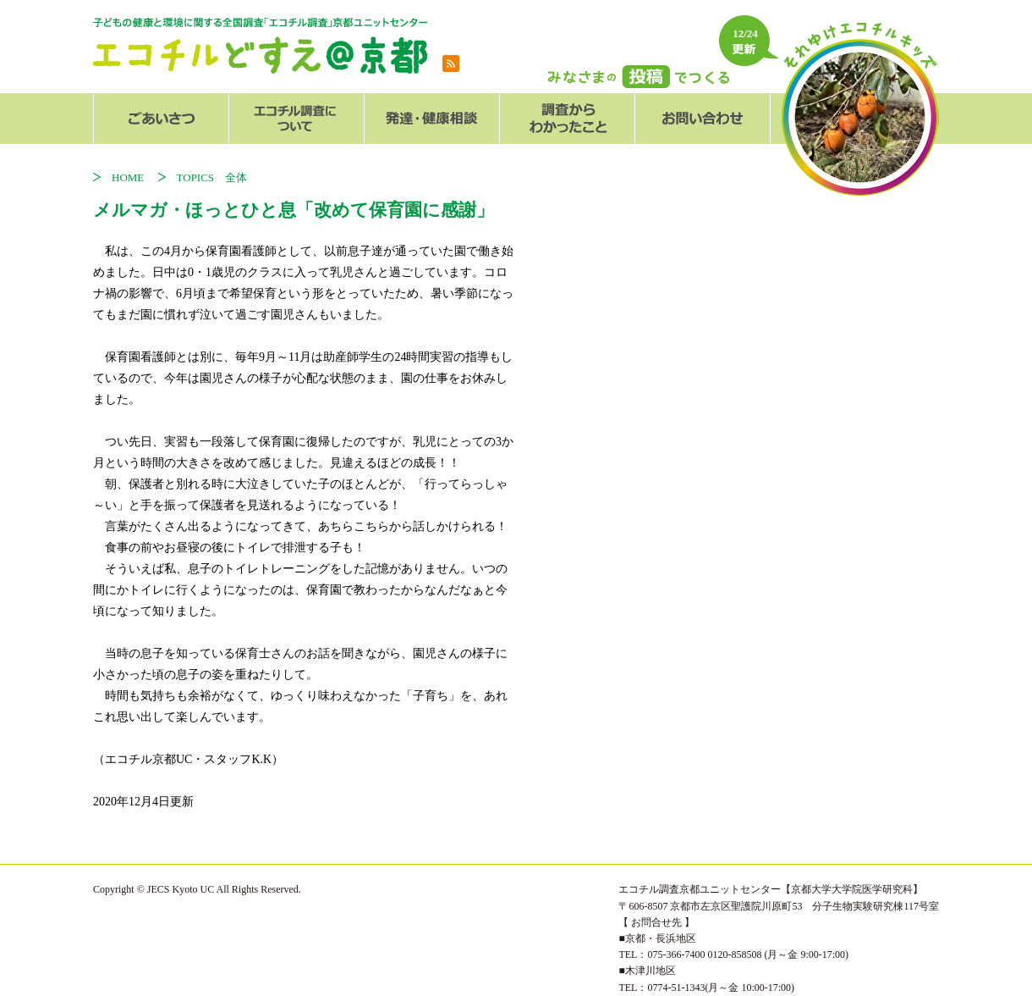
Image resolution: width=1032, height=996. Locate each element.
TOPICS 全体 (212, 177)
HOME (133, 177)
